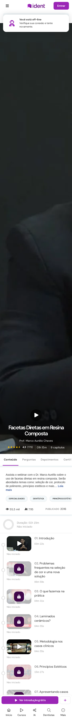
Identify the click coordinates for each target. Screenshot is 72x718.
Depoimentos (49, 459)
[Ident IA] (35, 711)
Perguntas (29, 459)
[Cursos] (21, 711)
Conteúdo (10, 459)
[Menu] (7, 6)
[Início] (9, 711)
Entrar (61, 5)
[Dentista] (49, 711)
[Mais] (63, 711)
